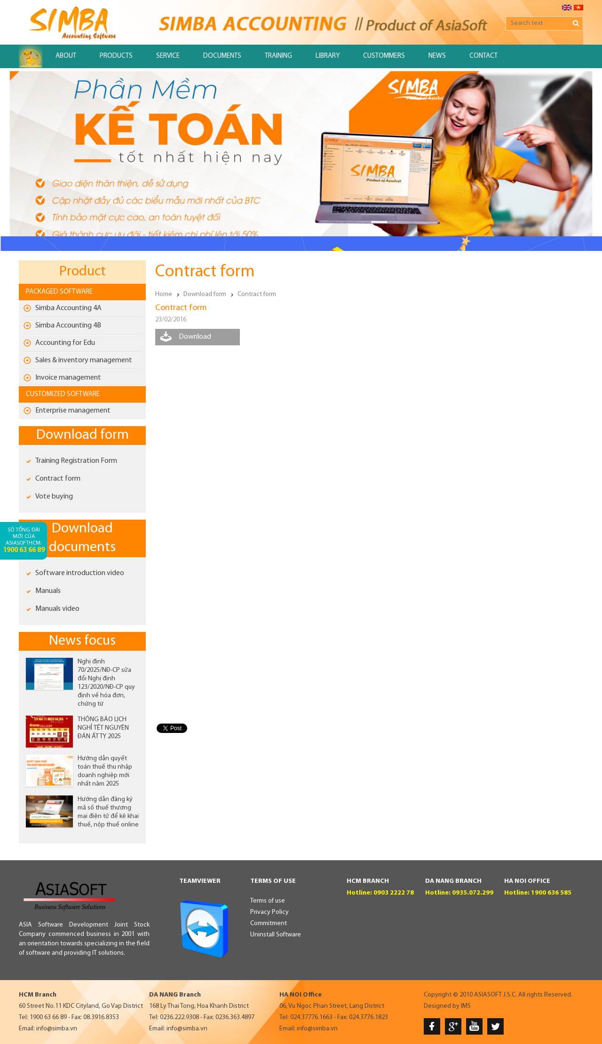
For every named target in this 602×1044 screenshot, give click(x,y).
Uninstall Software (275, 934)
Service (168, 56)
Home (163, 294)
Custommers (384, 56)
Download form (82, 435)
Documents (222, 56)
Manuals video (57, 609)
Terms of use (267, 900)
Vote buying (54, 496)
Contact (483, 56)
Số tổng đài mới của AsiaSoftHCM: (24, 540)
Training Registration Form (76, 461)
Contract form (57, 479)
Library (328, 56)
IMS (466, 1006)
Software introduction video (79, 573)
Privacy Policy (269, 912)
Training (278, 56)
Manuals (48, 591)
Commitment (268, 923)
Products (116, 56)
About (65, 56)
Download (195, 337)
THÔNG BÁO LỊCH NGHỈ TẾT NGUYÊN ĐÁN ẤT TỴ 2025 (103, 728)
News (437, 56)
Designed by (441, 1006)
